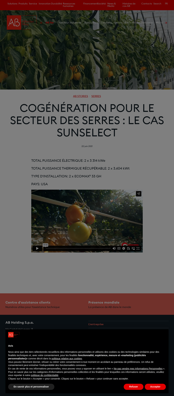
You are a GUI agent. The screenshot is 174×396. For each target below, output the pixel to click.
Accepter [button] (155, 386)
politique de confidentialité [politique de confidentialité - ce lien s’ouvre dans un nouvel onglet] (44, 375)
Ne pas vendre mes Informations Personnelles (138, 368)
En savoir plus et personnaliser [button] (31, 386)
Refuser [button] (133, 386)
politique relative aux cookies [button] (66, 358)
